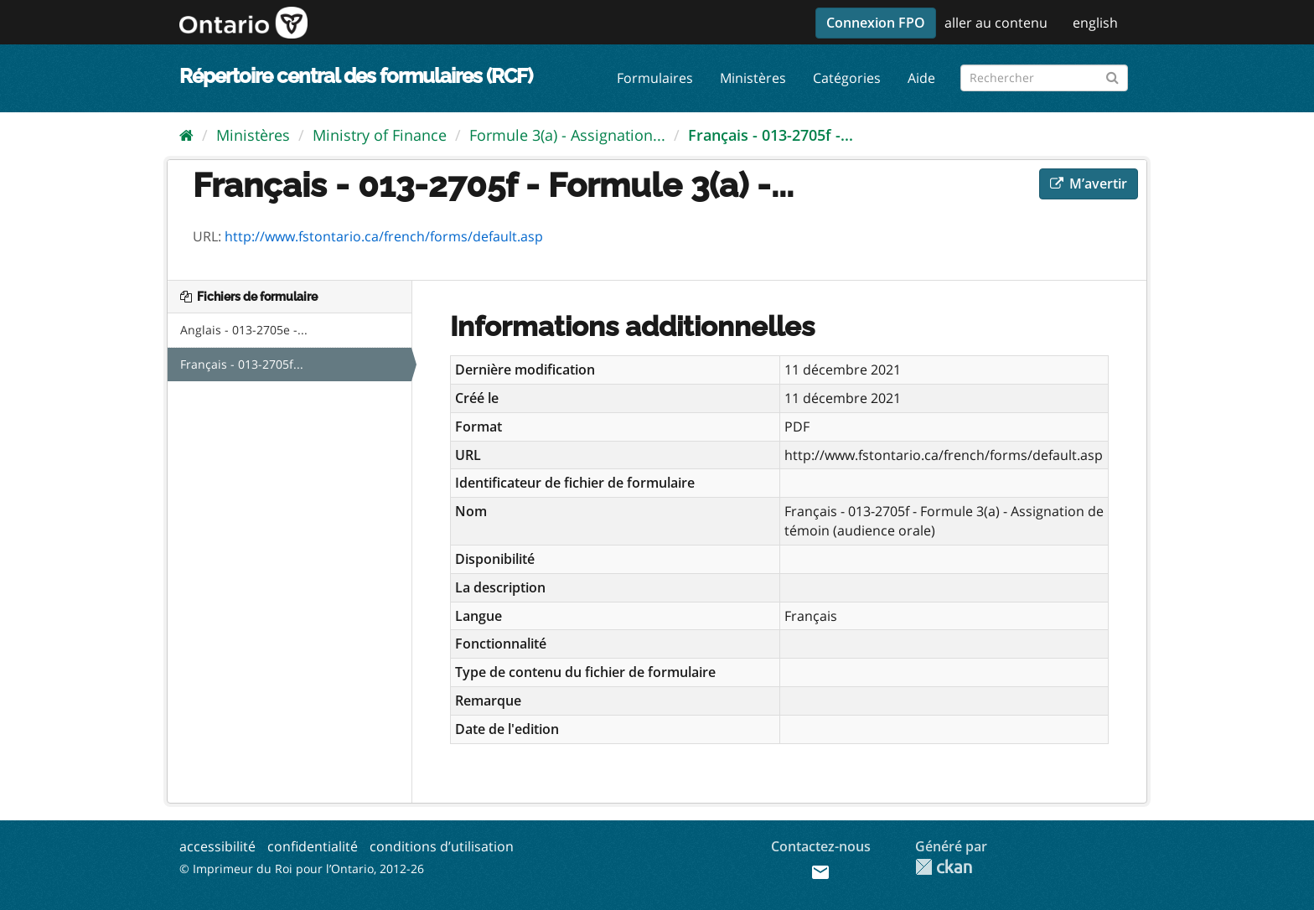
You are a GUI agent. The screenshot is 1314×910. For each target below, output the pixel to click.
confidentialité (312, 846)
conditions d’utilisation (442, 846)
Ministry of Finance (380, 135)
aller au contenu (996, 22)
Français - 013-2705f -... (770, 135)
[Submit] (1112, 75)
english (1095, 22)
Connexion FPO (875, 22)
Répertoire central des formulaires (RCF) (355, 76)
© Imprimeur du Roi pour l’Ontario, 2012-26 (301, 868)
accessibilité (217, 846)
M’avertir (1088, 183)
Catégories (847, 78)
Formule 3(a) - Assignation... (567, 135)
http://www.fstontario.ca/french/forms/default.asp (384, 236)
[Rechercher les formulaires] (1044, 78)
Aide (921, 78)
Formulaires (655, 78)
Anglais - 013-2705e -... (244, 330)
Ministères (753, 78)
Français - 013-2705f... (241, 364)
